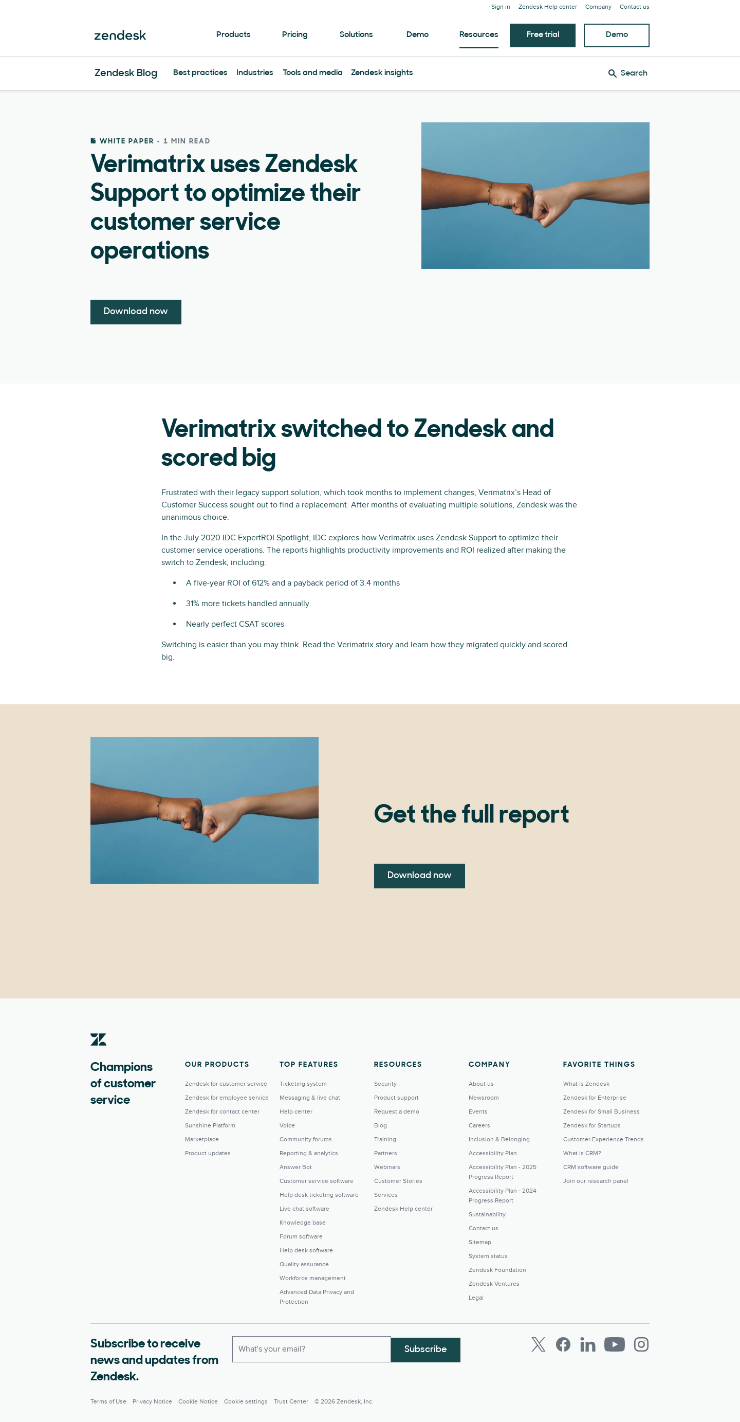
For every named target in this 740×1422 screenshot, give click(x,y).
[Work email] (311, 1348)
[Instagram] (641, 1344)
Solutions (356, 35)
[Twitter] (538, 1344)
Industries (254, 73)
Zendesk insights (382, 73)
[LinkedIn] (588, 1344)
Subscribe (425, 1348)
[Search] (628, 73)
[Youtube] (614, 1344)
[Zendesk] (98, 1055)
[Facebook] (563, 1344)
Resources (478, 35)
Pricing (295, 35)
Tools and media (313, 73)
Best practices (200, 73)
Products (233, 35)
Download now (136, 312)
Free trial (543, 35)
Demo (417, 35)
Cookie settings (246, 1402)
